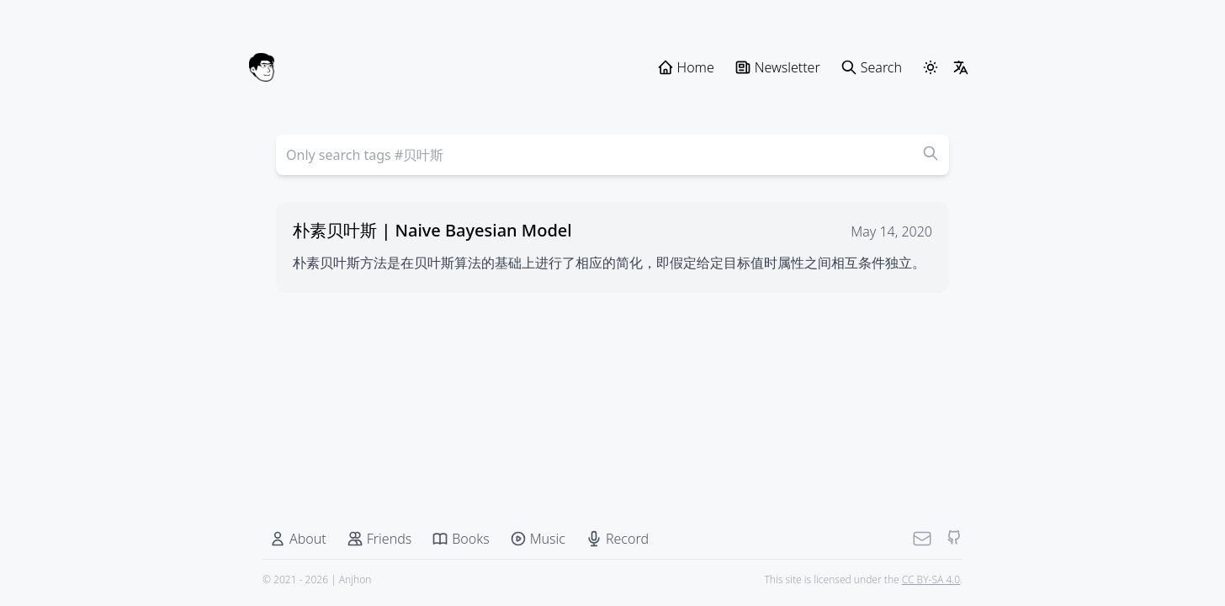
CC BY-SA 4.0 (931, 579)
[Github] (954, 539)
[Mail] (922, 539)
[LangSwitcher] (961, 67)
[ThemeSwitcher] (930, 67)
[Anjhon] (261, 67)
